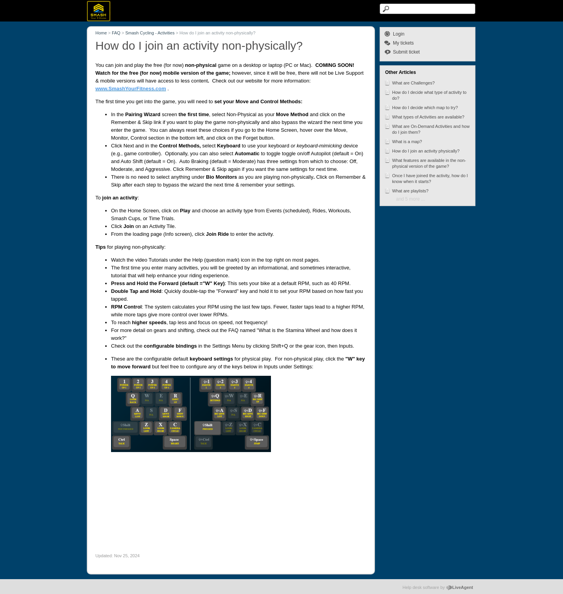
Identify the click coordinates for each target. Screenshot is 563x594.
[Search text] (427, 9)
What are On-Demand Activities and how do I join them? (427, 129)
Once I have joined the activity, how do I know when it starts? (426, 178)
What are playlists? (406, 190)
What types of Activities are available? (424, 116)
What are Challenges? (409, 82)
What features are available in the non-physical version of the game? (425, 163)
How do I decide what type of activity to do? (425, 94)
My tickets (403, 43)
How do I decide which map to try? (421, 107)
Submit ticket (406, 52)
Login (398, 34)
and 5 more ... (410, 199)
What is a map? (403, 141)
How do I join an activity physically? (421, 150)
